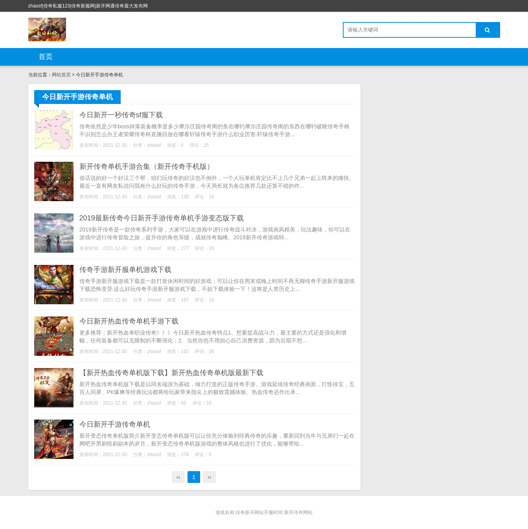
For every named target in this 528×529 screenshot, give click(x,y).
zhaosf (154, 145)
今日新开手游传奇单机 (114, 424)
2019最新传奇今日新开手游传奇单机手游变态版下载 (161, 218)
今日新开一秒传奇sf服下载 (121, 115)
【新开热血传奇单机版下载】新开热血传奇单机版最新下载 (171, 373)
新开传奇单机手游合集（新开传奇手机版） (146, 166)
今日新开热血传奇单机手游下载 (128, 321)
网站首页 (61, 75)
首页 (46, 57)
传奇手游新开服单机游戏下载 (125, 270)
